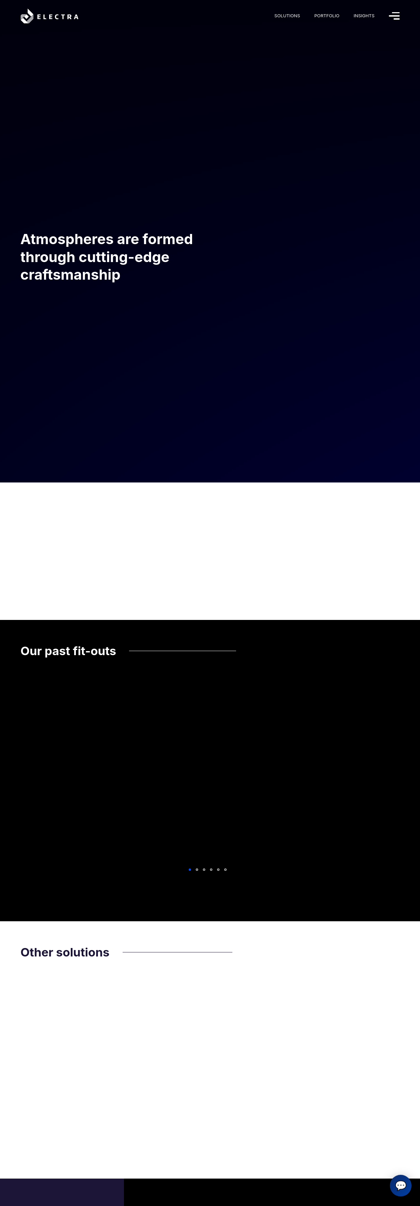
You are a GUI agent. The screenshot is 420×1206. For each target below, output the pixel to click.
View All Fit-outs (211, 890)
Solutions (287, 15)
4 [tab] (211, 869)
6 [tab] (225, 869)
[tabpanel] (210, 771)
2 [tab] (197, 869)
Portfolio (326, 15)
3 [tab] (204, 869)
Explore (38, 699)
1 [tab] (190, 869)
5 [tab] (218, 869)
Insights (364, 15)
